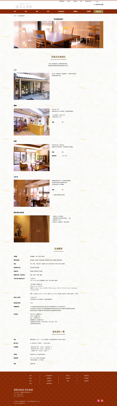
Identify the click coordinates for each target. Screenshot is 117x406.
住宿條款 (86, 378)
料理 (30, 383)
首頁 (30, 375)
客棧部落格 (49, 383)
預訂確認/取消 (88, 1)
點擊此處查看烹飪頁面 (58, 194)
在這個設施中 (49, 375)
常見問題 (68, 378)
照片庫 (67, 375)
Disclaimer (16, 403)
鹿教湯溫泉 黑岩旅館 (23, 390)
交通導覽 (49, 380)
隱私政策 (86, 375)
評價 (68, 380)
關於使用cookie (22, 403)
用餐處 (16, 177)
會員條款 (86, 380)
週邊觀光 (49, 378)
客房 (30, 378)
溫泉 (30, 380)
